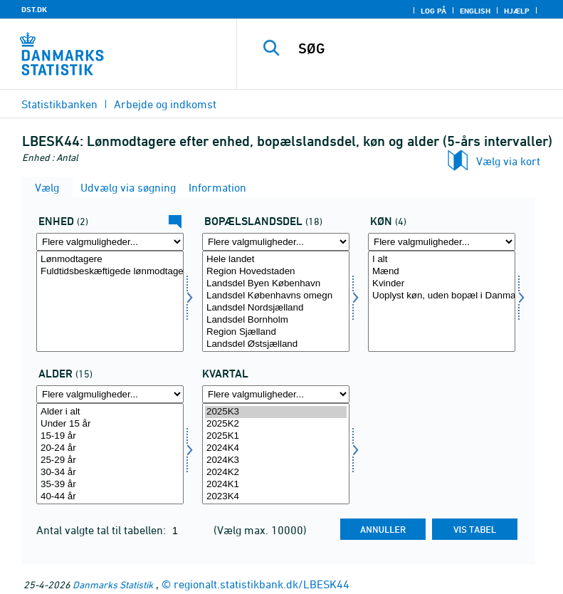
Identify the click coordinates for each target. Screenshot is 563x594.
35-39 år (110, 485)
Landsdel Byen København (276, 284)
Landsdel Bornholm (276, 320)
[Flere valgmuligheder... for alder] (110, 394)
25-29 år (110, 460)
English (475, 11)
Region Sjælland (276, 332)
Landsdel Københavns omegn (276, 296)
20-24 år (110, 448)
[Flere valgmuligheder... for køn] (441, 242)
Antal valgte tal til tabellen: (102, 529)
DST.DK (34, 9)
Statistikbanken (59, 104)
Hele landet (276, 260)
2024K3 (276, 460)
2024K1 (276, 485)
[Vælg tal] (110, 301)
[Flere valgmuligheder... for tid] (275, 394)
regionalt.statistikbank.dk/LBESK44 (261, 584)
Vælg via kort (508, 161)
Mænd (441, 272)
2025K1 (276, 436)
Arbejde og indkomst (165, 104)
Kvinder (441, 284)
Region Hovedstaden (276, 272)
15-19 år (110, 436)
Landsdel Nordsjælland (276, 308)
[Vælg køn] (441, 301)
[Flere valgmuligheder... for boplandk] (275, 242)
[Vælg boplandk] (275, 301)
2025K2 (276, 424)
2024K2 (276, 473)
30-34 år (110, 473)
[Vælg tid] (275, 453)
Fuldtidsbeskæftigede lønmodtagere (110, 272)
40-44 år (110, 497)
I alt (441, 260)
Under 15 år (110, 424)
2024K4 (276, 448)
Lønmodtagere (110, 260)
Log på (433, 11)
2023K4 (276, 497)
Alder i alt (110, 412)
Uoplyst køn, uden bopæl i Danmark (441, 296)
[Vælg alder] (110, 453)
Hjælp (517, 11)
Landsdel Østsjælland (276, 344)
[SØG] (421, 48)
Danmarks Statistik (113, 584)
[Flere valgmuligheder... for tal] (110, 242)
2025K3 (276, 412)
